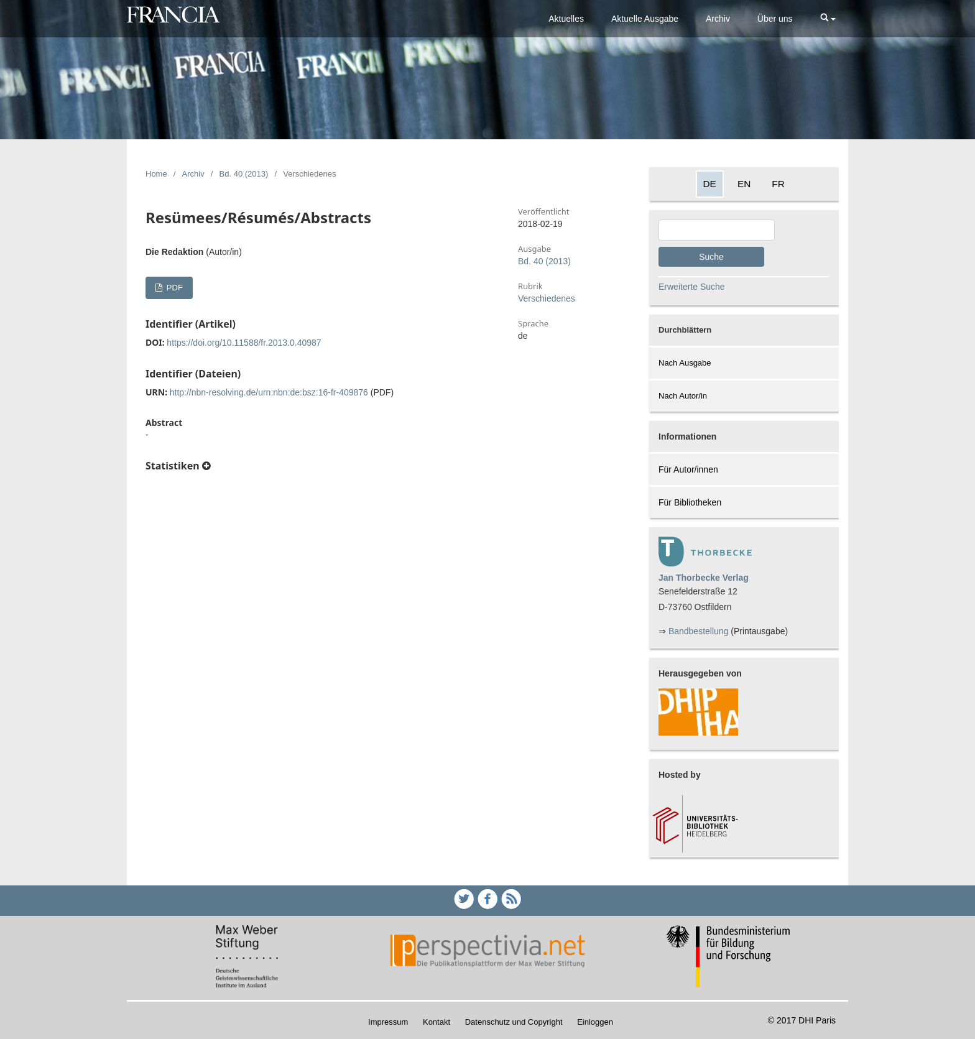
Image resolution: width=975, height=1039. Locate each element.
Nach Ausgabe (684, 362)
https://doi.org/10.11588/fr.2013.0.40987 (244, 343)
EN (744, 183)
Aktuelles (566, 19)
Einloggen (595, 1022)
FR (778, 183)
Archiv (718, 19)
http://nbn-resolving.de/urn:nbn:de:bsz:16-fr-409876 (269, 392)
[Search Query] (716, 230)
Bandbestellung (698, 631)
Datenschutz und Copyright (514, 1022)
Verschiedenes (546, 298)
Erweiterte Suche (691, 287)
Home (156, 173)
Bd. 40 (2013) (244, 173)
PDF (173, 287)
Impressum (388, 1022)
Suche (711, 257)
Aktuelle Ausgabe (644, 19)
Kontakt (436, 1022)
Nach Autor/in (682, 395)
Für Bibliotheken (689, 502)
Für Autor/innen (688, 469)
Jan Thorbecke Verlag (703, 578)
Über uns (775, 19)
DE (709, 183)
